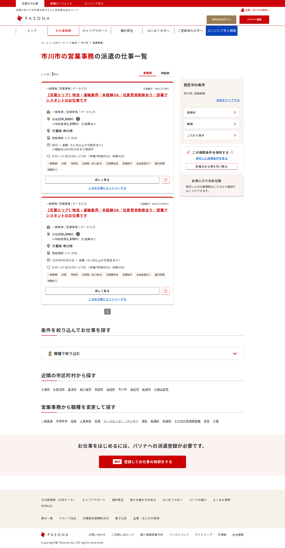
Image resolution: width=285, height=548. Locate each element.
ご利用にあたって (123, 535)
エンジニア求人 (94, 3)
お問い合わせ (97, 535)
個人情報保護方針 (151, 535)
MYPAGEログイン (221, 19)
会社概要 (238, 535)
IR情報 (222, 535)
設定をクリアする (228, 100)
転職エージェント (61, 3)
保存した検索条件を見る (212, 158)
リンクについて (179, 535)
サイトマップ (203, 535)
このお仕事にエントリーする (107, 188)
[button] (210, 152)
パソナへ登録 (254, 19)
